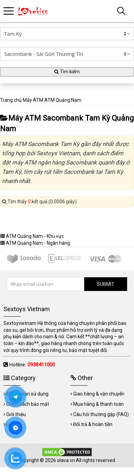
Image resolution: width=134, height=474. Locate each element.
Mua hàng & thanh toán (98, 404)
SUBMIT (105, 284)
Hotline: (32, 365)
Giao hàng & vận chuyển (98, 394)
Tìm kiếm (67, 71)
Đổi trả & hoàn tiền (92, 424)
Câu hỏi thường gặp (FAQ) (101, 414)
